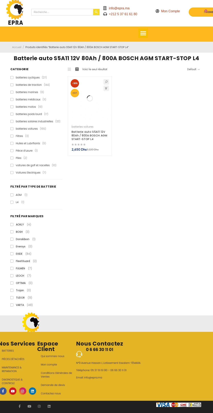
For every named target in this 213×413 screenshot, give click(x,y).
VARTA (24, 305)
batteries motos (29, 107)
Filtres (22, 136)
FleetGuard (26, 261)
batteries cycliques (31, 77)
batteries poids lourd (32, 114)
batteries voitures (31, 129)
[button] (143, 33)
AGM (19, 195)
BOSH (23, 232)
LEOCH (23, 276)
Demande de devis (53, 385)
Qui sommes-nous (52, 356)
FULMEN (24, 268)
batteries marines (30, 92)
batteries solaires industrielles (38, 121)
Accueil (16, 47)
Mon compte (49, 364)
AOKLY (23, 224)
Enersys (24, 246)
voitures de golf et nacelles (36, 165)
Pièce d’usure (27, 150)
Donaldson (26, 239)
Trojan (23, 290)
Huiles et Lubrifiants (31, 143)
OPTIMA (24, 283)
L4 (17, 202)
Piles (21, 158)
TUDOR (24, 297)
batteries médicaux (31, 99)
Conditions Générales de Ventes (56, 374)
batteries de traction (33, 85)
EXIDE (23, 254)
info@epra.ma (93, 377)
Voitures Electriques (31, 172)
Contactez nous (51, 393)
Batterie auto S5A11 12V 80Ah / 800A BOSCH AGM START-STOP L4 (89, 135)
